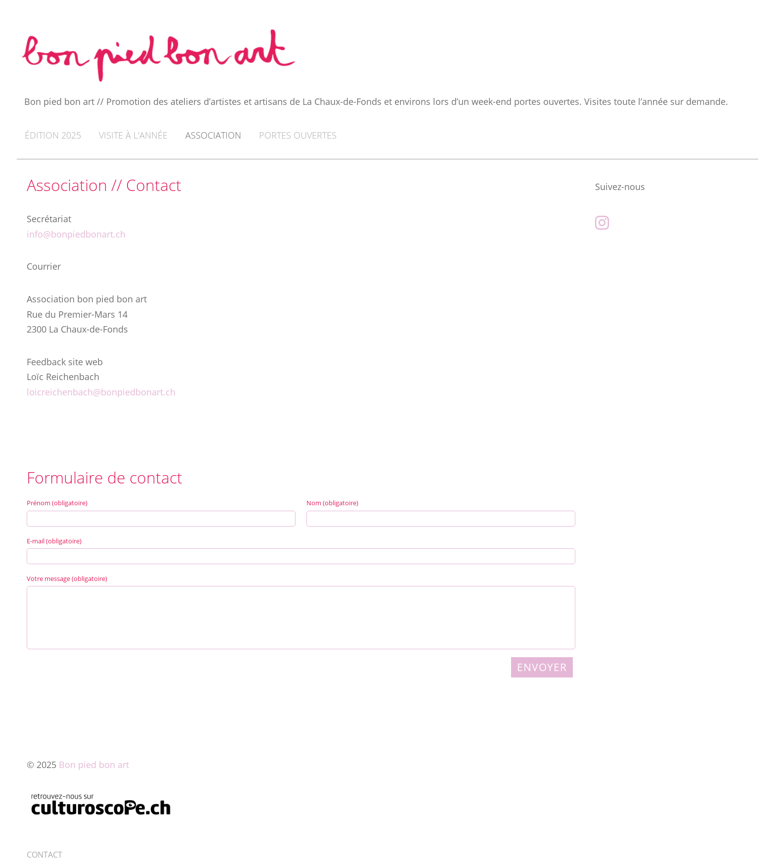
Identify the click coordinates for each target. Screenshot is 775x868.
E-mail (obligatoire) (54, 540)
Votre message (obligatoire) (67, 578)
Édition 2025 (53, 135)
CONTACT (44, 854)
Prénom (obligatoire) (57, 502)
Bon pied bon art (94, 765)
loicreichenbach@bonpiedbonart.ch (101, 392)
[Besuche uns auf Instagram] (602, 222)
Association (213, 135)
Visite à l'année (133, 135)
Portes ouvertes (298, 135)
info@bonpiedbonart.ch (76, 234)
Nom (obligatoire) (332, 502)
